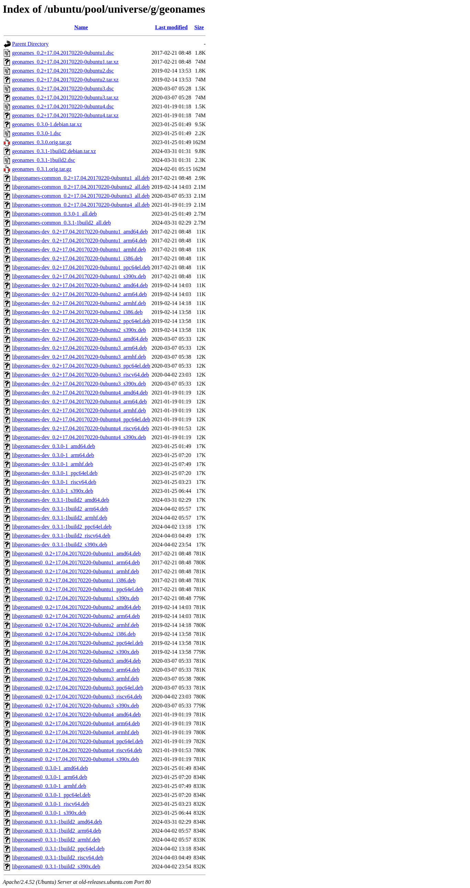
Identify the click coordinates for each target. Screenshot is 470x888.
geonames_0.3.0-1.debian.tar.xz (47, 124)
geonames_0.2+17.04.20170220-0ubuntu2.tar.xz (65, 80)
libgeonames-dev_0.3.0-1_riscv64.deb (54, 482)
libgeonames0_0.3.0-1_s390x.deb (49, 813)
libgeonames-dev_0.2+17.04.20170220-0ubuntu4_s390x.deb (79, 437)
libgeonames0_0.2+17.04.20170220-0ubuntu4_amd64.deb (76, 714)
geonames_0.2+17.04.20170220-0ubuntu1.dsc (63, 53)
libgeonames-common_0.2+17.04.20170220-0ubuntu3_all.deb (81, 196)
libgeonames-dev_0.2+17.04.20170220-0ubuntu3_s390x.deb (79, 384)
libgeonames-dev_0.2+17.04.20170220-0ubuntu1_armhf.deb (79, 249)
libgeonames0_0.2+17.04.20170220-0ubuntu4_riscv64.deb (77, 750)
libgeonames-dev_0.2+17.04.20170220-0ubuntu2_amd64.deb (80, 285)
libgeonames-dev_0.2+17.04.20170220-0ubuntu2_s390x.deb (79, 330)
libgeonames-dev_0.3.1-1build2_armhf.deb (59, 518)
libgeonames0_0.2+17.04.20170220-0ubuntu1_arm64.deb (76, 562)
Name (81, 27)
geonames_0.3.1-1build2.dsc (43, 160)
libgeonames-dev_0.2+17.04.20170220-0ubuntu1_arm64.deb (79, 240)
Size (199, 27)
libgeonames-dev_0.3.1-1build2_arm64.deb (60, 509)
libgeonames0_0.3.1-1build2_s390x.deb (56, 866)
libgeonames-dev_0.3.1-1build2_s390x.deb (59, 545)
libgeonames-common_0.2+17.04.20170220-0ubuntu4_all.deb (81, 205)
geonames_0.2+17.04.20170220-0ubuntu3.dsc (63, 88)
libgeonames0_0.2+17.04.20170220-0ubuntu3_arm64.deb (76, 670)
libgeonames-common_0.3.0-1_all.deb (54, 214)
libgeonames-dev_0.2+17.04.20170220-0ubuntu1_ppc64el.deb (81, 267)
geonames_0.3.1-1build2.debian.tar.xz (54, 151)
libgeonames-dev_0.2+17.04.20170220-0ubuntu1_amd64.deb (80, 232)
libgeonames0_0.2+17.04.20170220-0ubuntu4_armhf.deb (75, 732)
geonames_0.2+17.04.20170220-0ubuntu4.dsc (63, 106)
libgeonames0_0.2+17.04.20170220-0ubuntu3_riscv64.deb (77, 697)
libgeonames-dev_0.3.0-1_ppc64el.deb (54, 473)
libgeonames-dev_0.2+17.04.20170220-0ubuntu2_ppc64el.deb (81, 321)
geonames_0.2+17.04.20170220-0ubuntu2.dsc (63, 71)
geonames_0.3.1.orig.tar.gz (42, 169)
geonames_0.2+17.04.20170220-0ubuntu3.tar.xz (65, 97)
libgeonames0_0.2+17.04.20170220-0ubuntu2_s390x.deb (75, 652)
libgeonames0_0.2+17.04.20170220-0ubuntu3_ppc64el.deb (77, 688)
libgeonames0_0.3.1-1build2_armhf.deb (56, 840)
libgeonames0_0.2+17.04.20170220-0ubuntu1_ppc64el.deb (77, 589)
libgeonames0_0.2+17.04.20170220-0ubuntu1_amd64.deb (76, 553)
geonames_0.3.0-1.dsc (36, 133)
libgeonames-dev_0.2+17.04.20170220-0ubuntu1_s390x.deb (79, 276)
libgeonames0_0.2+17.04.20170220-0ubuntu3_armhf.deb (75, 679)
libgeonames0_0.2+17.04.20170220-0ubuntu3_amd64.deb (76, 661)
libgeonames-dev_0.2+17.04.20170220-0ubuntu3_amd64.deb (80, 339)
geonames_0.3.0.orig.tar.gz (42, 142)
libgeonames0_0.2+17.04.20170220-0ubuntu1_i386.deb (73, 580)
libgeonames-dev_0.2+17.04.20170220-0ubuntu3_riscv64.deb (80, 375)
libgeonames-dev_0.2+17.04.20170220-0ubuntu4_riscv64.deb (80, 428)
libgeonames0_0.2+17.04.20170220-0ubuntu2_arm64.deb (76, 616)
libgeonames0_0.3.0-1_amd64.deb (50, 768)
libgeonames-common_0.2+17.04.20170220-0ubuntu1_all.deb (81, 178)
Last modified (171, 27)
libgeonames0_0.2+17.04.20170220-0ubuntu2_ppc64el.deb (77, 643)
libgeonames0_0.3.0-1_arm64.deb (49, 777)
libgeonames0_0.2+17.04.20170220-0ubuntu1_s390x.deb (75, 598)
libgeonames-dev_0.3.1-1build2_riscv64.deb (61, 536)
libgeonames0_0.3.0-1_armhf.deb (49, 786)
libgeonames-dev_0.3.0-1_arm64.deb (53, 455)
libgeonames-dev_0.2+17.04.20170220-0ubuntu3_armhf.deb (79, 357)
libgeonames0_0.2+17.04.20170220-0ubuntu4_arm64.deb (76, 723)
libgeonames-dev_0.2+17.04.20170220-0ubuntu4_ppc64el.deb (81, 419)
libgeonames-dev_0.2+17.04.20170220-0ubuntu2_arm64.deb (79, 294)
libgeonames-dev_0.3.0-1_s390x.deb (52, 491)
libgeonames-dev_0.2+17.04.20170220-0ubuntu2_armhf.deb (79, 303)
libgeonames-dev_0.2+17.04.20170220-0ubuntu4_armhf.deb (79, 410)
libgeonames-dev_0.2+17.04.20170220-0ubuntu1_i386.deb (77, 258)
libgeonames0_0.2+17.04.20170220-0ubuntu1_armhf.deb (75, 571)
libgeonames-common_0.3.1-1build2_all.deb (61, 223)
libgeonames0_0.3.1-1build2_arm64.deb (56, 831)
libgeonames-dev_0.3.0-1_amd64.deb (53, 446)
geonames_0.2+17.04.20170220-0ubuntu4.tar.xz (65, 115)
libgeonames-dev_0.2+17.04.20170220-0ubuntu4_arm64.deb (79, 401)
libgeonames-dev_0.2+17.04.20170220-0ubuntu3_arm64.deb (79, 348)
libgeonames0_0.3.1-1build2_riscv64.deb (57, 857)
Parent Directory (30, 44)
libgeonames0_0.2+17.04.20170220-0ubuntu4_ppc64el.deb (77, 741)
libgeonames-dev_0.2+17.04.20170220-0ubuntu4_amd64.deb (80, 393)
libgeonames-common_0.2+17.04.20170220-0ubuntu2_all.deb (81, 187)
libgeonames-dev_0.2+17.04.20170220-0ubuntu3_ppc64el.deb (81, 366)
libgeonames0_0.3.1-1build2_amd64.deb (57, 822)
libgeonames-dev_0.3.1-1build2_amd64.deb (60, 500)
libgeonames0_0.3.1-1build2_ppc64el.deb (58, 849)
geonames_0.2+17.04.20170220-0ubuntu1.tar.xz (65, 62)
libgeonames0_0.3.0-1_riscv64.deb (50, 804)
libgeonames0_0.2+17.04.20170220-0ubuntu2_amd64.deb (76, 607)
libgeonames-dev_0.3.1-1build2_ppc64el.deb (61, 527)
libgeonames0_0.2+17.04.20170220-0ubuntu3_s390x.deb (75, 705)
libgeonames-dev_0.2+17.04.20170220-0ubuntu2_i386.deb (77, 312)
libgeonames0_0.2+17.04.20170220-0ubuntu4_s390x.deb (75, 759)
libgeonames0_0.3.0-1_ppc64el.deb (51, 795)
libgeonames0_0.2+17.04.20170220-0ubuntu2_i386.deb (73, 634)
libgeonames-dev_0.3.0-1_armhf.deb (52, 464)
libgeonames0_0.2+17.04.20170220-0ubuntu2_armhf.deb (75, 625)
